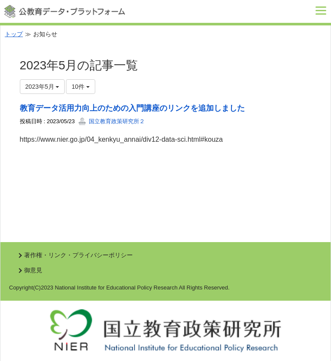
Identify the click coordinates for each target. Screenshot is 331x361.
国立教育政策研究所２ (111, 121)
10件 (80, 86)
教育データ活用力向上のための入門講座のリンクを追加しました (132, 108)
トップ (14, 34)
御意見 (33, 270)
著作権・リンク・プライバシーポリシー (78, 255)
